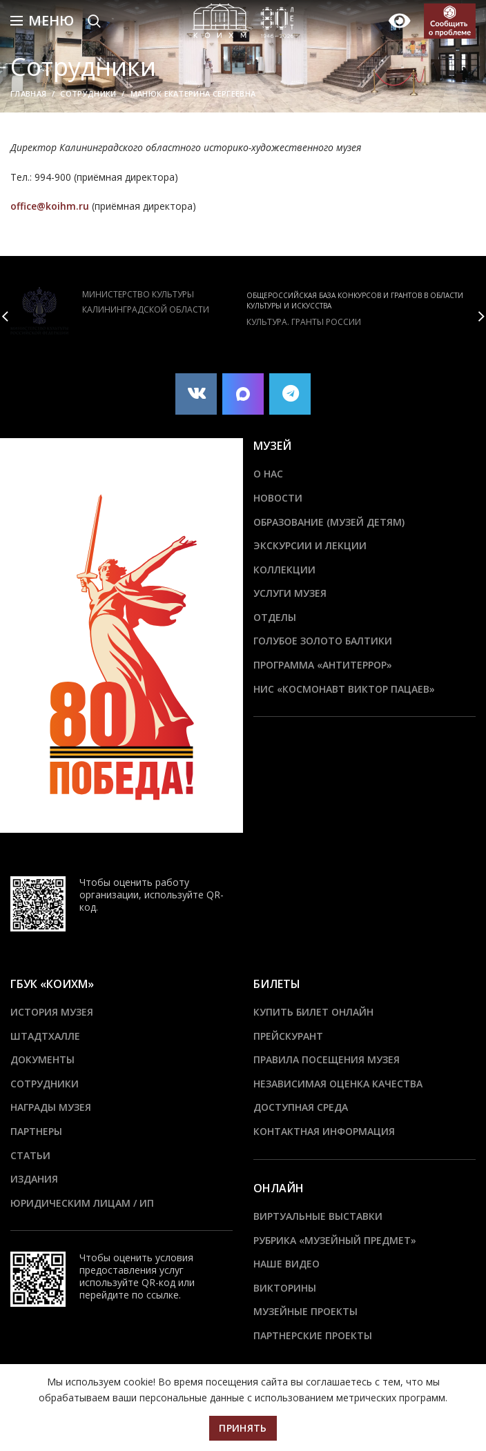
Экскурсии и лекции (310, 545)
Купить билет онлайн (313, 1011)
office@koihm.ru (51, 206)
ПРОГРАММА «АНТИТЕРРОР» (322, 664)
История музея (51, 1011)
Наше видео (286, 1263)
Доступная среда (300, 1107)
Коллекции (284, 569)
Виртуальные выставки (317, 1216)
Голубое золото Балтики (322, 640)
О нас (268, 473)
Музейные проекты (305, 1311)
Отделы (274, 617)
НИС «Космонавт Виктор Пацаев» (344, 688)
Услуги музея (290, 593)
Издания (34, 1178)
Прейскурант (288, 1036)
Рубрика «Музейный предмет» (334, 1240)
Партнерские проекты (312, 1335)
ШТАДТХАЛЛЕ (45, 1036)
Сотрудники (88, 93)
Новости (277, 497)
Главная (28, 93)
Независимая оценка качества (337, 1083)
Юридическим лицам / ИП (82, 1203)
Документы (42, 1059)
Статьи (30, 1155)
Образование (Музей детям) (329, 522)
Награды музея (50, 1107)
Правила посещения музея (326, 1059)
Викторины (284, 1287)
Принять (242, 1427)
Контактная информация (324, 1131)
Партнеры (36, 1131)
